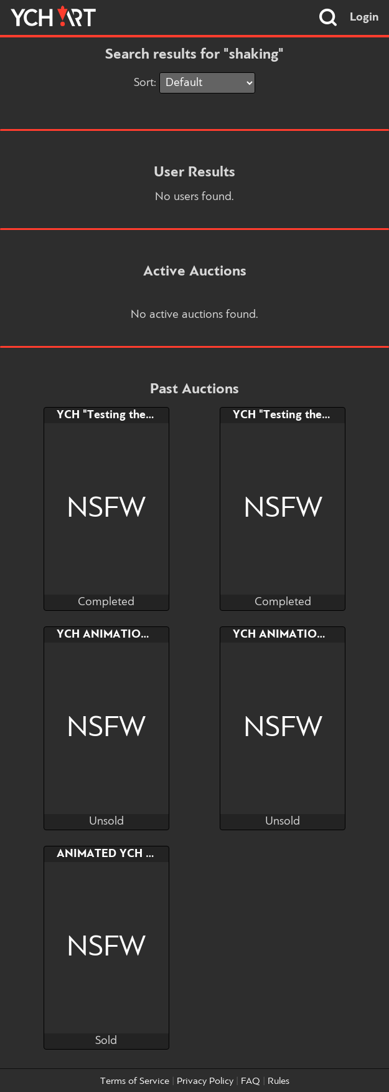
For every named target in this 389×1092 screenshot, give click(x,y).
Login (364, 17)
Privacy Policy (205, 1081)
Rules (278, 1081)
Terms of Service (134, 1081)
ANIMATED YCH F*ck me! (124, 854)
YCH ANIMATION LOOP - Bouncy (145, 634)
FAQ (250, 1081)
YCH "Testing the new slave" (131, 415)
